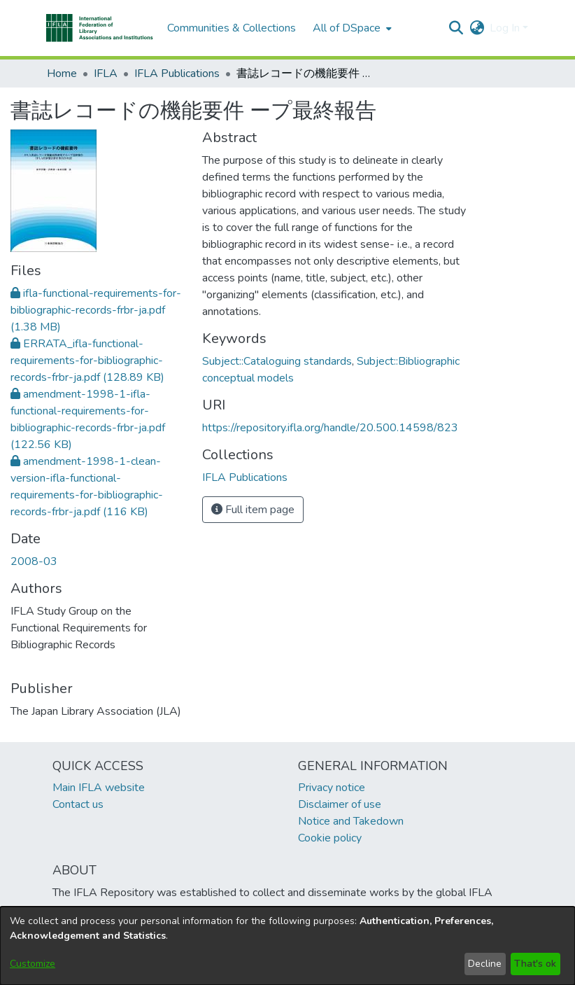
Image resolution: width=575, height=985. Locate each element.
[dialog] (287, 946)
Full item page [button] (252, 509)
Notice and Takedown (351, 821)
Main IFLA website (98, 787)
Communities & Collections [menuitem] (231, 28)
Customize (32, 963)
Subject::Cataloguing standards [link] (277, 361)
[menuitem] (351, 28)
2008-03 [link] (33, 561)
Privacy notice (331, 787)
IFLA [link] (106, 73)
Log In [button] (506, 28)
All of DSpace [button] (347, 28)
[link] (95, 310)
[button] (99, 28)
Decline (485, 963)
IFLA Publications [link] (177, 73)
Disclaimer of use (339, 804)
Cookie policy (330, 838)
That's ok (535, 963)
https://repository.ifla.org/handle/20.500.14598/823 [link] (330, 427)
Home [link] (62, 73)
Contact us (78, 804)
